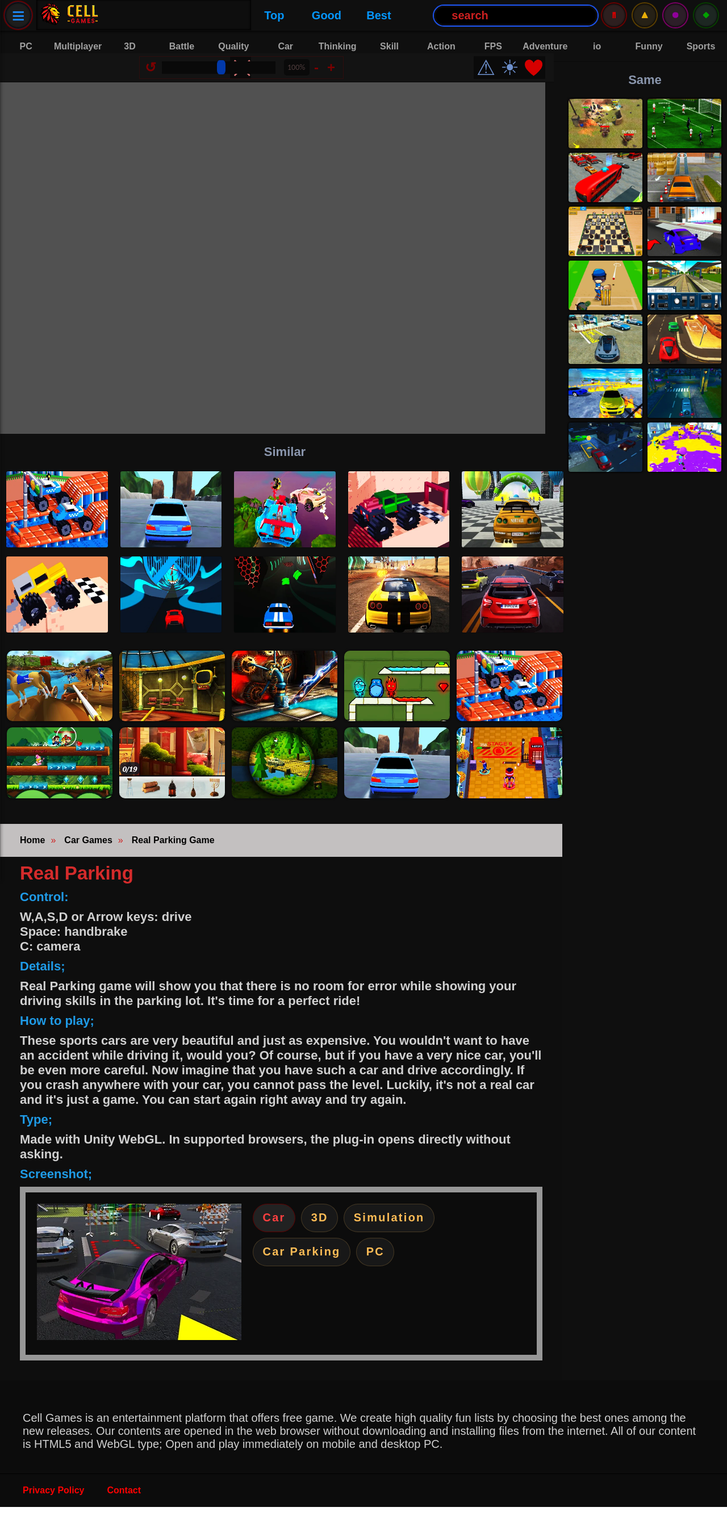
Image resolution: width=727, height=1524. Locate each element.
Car (277, 1236)
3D (328, 1236)
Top (131, 15)
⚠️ (644, 15)
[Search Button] (373, 15)
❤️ (542, 76)
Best (235, 15)
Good (183, 15)
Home (32, 857)
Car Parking (307, 1274)
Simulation (405, 1236)
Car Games (88, 857)
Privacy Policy (54, 1507)
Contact (124, 1507)
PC (389, 1274)
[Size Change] (227, 76)
